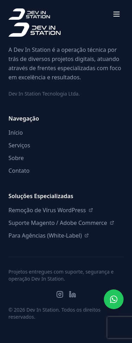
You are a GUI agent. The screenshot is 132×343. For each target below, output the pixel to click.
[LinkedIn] (72, 294)
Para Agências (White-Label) (48, 235)
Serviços (19, 145)
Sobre (16, 158)
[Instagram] (59, 294)
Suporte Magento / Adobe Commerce (61, 223)
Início (15, 132)
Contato (19, 170)
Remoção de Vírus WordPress (50, 210)
